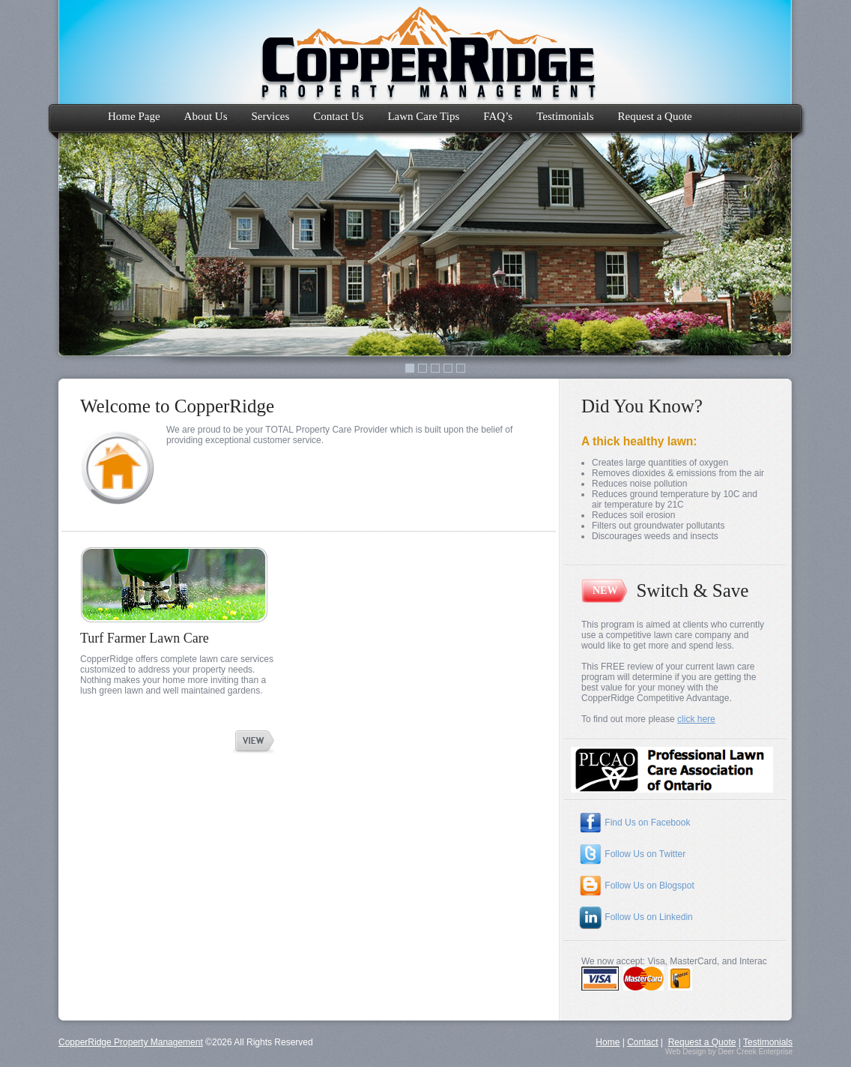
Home (608, 1042)
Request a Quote (655, 116)
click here (696, 719)
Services (271, 116)
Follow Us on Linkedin (635, 917)
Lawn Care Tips (423, 116)
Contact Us (338, 116)
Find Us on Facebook (634, 822)
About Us (206, 116)
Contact (642, 1042)
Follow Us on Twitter (631, 854)
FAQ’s (497, 116)
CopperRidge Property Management (130, 1042)
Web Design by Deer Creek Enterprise (729, 1052)
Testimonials (564, 116)
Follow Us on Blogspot (636, 885)
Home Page (134, 116)
